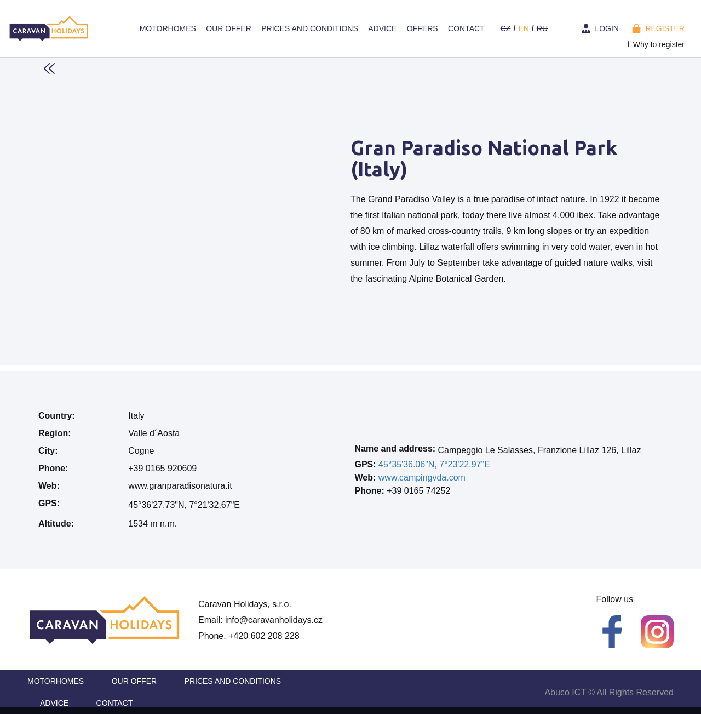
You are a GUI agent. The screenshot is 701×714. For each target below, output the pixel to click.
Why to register (659, 44)
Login (607, 28)
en (523, 28)
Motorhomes (168, 28)
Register (665, 28)
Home (123, 28)
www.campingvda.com (422, 477)
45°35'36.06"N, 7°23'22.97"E (434, 464)
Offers (422, 28)
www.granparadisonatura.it (180, 485)
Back (49, 68)
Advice (382, 28)
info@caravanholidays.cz (274, 620)
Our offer (228, 28)
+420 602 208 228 (263, 636)
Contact (466, 28)
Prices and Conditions (309, 28)
